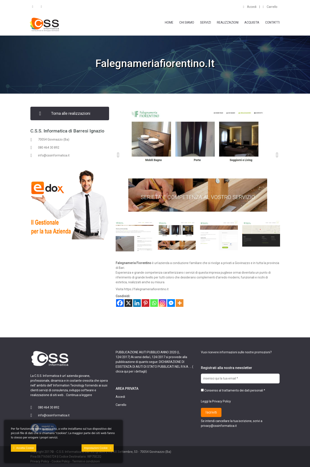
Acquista (251, 22)
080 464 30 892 (48, 147)
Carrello (270, 7)
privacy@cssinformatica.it (219, 426)
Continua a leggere (79, 395)
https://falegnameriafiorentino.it (146, 289)
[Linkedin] (137, 303)
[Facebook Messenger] (171, 303)
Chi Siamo (186, 22)
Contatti (272, 22)
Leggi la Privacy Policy (216, 401)
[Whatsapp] (154, 303)
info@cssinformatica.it (54, 155)
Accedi (249, 7)
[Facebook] (120, 303)
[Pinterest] (145, 303)
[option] (197, 161)
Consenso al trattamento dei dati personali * (233, 390)
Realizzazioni (228, 22)
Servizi (205, 22)
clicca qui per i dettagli (131, 371)
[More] (179, 303)
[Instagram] (162, 303)
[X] (128, 303)
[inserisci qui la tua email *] (240, 378)
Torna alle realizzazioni (70, 113)
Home (169, 22)
